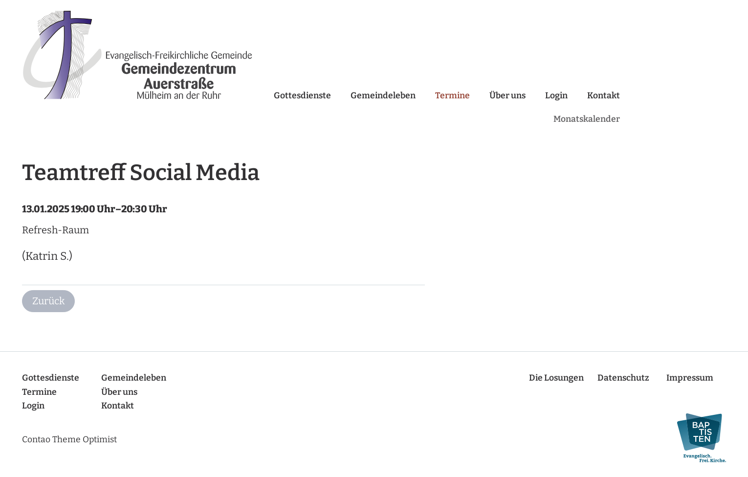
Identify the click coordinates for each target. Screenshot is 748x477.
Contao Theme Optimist (69, 439)
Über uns (507, 96)
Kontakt (603, 96)
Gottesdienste (302, 96)
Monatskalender (586, 119)
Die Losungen (556, 378)
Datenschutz (623, 378)
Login (556, 96)
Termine (452, 96)
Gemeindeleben (383, 96)
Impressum (689, 378)
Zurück (48, 301)
